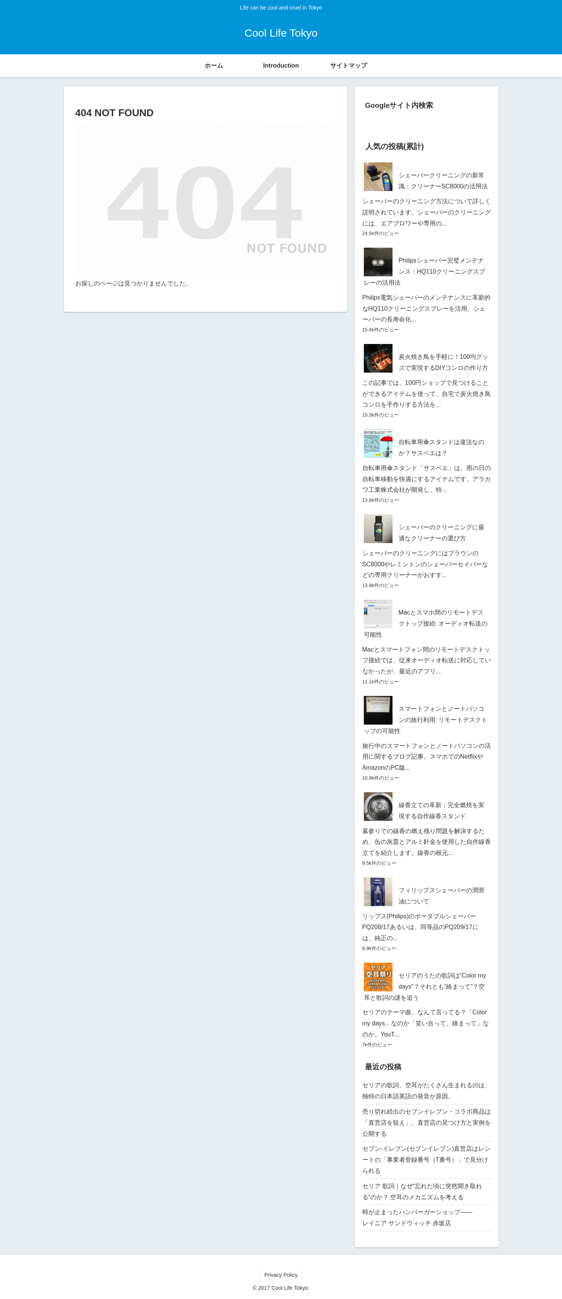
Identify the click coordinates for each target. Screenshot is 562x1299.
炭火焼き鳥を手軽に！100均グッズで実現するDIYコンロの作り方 (444, 362)
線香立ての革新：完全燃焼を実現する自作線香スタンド (441, 810)
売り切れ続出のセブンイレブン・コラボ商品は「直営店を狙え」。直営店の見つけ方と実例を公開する (426, 1122)
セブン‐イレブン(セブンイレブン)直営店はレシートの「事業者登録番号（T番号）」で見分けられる (426, 1159)
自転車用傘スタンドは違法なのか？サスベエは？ (441, 447)
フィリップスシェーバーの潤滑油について (441, 896)
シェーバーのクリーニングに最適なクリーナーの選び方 (441, 533)
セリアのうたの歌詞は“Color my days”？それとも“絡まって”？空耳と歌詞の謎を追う (425, 986)
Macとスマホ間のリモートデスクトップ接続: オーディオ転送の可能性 (426, 623)
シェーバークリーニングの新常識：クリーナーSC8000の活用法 (443, 181)
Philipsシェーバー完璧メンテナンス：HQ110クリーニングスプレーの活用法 (424, 271)
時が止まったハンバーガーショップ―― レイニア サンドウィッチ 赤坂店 (426, 1217)
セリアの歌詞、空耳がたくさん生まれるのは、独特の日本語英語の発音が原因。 (426, 1091)
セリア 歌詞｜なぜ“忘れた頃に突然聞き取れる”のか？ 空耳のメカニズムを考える (422, 1191)
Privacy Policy (281, 1275)
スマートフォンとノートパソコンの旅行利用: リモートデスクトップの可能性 (426, 719)
